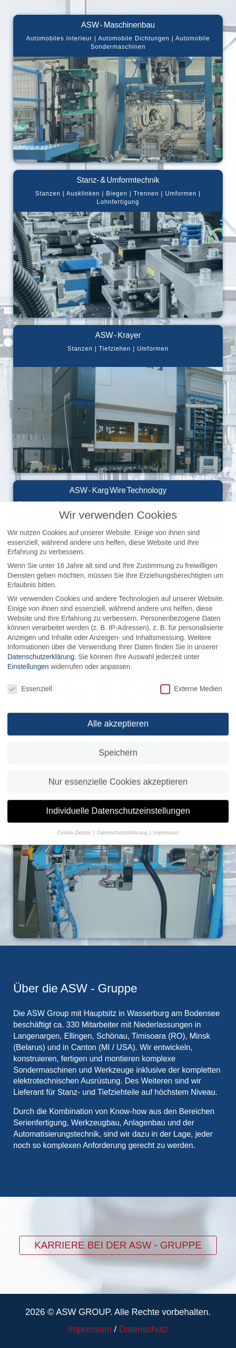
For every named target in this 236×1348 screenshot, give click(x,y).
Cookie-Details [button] (74, 823)
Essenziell (29, 680)
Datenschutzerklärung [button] (122, 823)
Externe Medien (191, 680)
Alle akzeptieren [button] (118, 715)
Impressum (90, 1329)
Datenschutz (143, 1329)
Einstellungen (28, 657)
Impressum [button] (166, 823)
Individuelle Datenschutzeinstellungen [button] (118, 802)
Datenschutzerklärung (40, 648)
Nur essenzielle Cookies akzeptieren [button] (117, 773)
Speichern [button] (118, 744)
